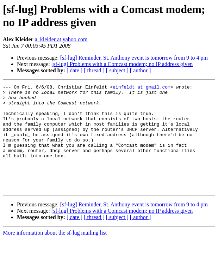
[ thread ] (94, 70)
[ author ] (140, 70)
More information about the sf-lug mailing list (55, 254)
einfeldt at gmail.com (141, 88)
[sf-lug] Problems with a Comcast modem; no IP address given (122, 64)
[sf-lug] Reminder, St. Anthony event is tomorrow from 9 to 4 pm (134, 58)
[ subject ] (117, 70)
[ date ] (74, 70)
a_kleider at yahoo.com (61, 39)
